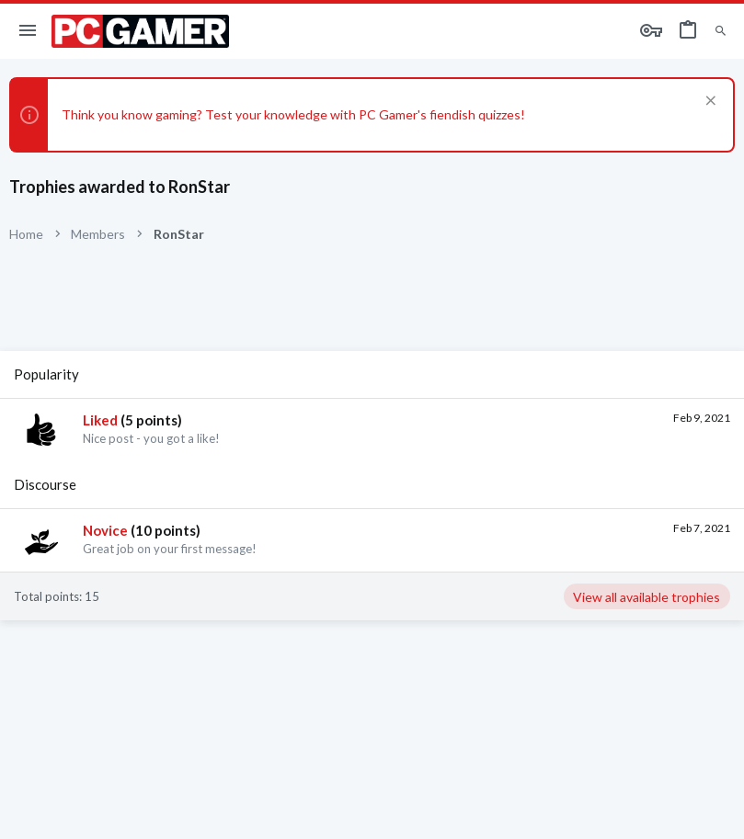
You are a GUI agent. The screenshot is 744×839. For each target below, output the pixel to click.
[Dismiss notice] (708, 102)
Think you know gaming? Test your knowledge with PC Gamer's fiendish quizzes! (293, 114)
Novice (105, 530)
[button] (28, 31)
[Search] (720, 32)
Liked (100, 420)
